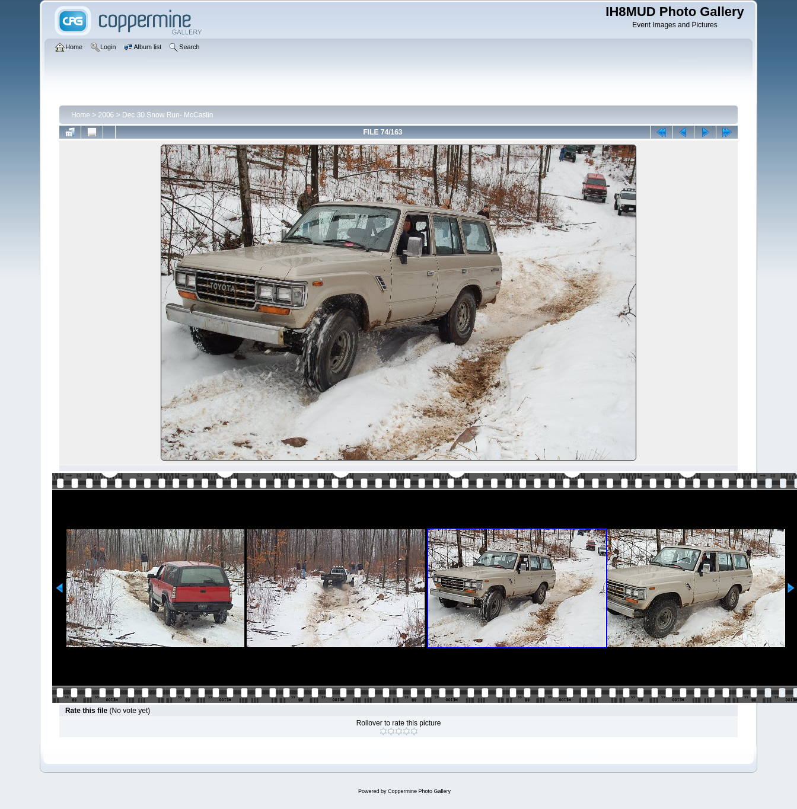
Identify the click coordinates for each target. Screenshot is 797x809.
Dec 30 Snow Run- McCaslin (167, 115)
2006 (106, 115)
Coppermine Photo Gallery (419, 791)
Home (80, 115)
